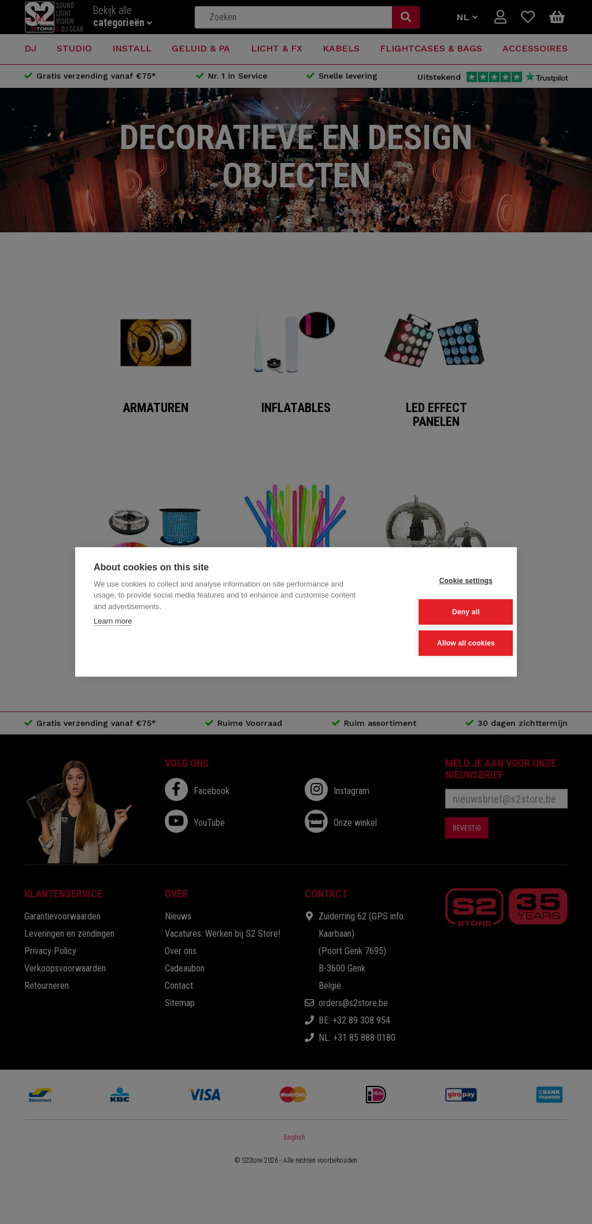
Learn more (113, 622)
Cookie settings (441, 581)
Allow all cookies (441, 643)
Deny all (442, 612)
